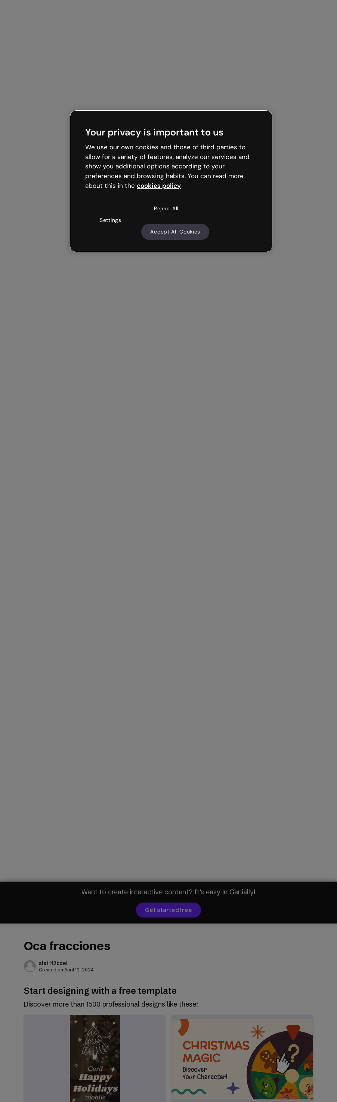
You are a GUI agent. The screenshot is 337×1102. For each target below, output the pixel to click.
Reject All (166, 208)
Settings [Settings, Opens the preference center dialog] (110, 220)
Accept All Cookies (175, 231)
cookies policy (159, 185)
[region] (171, 181)
